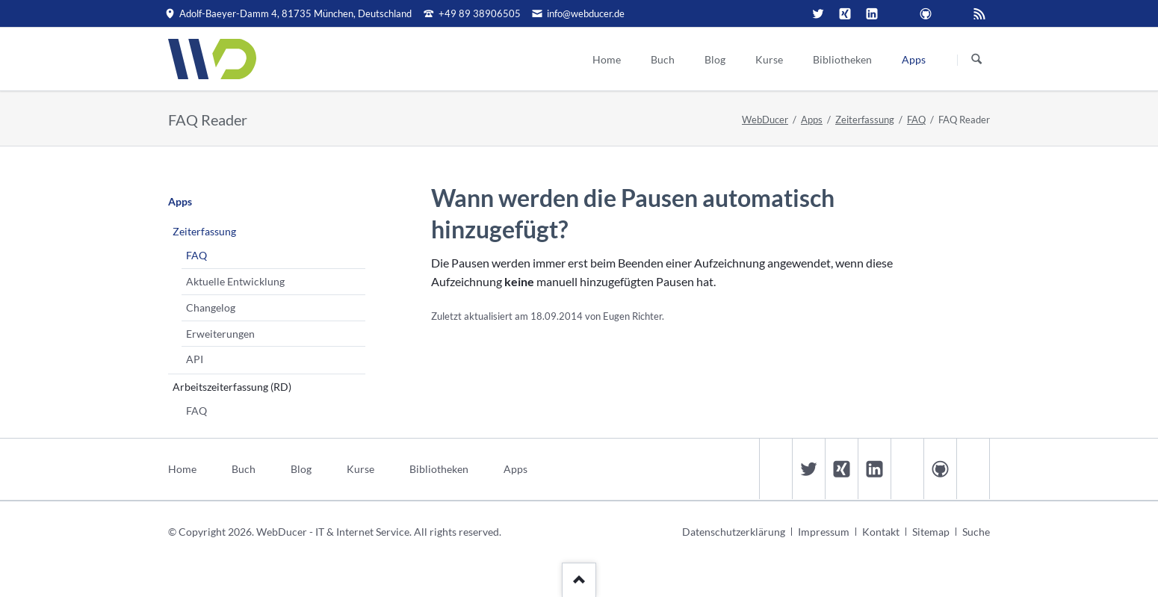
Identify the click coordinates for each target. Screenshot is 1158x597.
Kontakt (881, 531)
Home (182, 469)
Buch (244, 469)
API (194, 359)
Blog (301, 469)
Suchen (976, 60)
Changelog (210, 307)
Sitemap (931, 531)
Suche (976, 531)
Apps (812, 120)
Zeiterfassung (864, 120)
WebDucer (765, 120)
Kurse (360, 469)
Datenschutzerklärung (733, 531)
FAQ (916, 120)
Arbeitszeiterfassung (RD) (232, 386)
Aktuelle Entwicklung (235, 281)
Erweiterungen (220, 333)
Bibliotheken (438, 469)
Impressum (823, 531)
